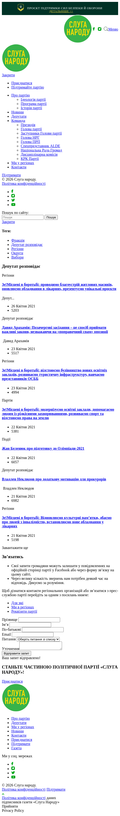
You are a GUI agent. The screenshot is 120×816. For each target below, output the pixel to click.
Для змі (17, 603)
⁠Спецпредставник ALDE (40, 146)
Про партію (20, 95)
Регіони (17, 249)
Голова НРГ (30, 137)
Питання (9, 639)
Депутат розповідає (27, 245)
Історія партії (31, 108)
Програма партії (34, 104)
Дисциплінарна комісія (39, 154)
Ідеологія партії (33, 99)
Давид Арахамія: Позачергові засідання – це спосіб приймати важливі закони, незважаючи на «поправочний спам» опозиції (55, 329)
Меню (113, 29)
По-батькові (11, 629)
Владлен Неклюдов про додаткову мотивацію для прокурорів (54, 479)
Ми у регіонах (22, 163)
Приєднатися (21, 83)
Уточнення (10, 650)
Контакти (18, 167)
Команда (18, 121)
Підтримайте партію (27, 87)
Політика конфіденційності (24, 184)
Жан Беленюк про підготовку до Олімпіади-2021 (43, 448)
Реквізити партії (24, 611)
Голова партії (31, 129)
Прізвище (9, 620)
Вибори (17, 257)
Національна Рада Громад (41, 150)
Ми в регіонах (22, 607)
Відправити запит (16, 655)
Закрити (8, 75)
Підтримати (11, 175)
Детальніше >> (61, 11)
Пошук (51, 217)
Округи (17, 253)
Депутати (18, 116)
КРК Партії (30, 159)
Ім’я (5, 625)
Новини (17, 112)
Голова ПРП (30, 142)
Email (6, 634)
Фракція (18, 240)
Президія (28, 125)
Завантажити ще (15, 548)
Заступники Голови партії (41, 133)
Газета (16, 749)
